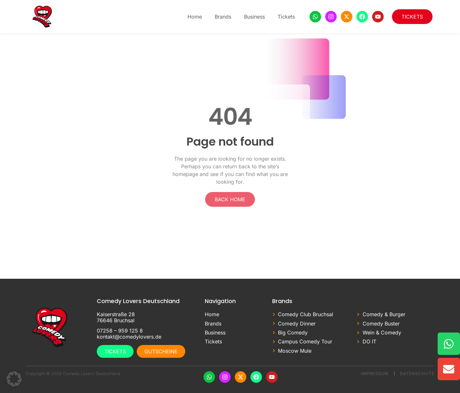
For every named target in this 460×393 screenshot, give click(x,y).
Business (254, 16)
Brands (223, 16)
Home (195, 16)
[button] (14, 379)
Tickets (286, 16)
